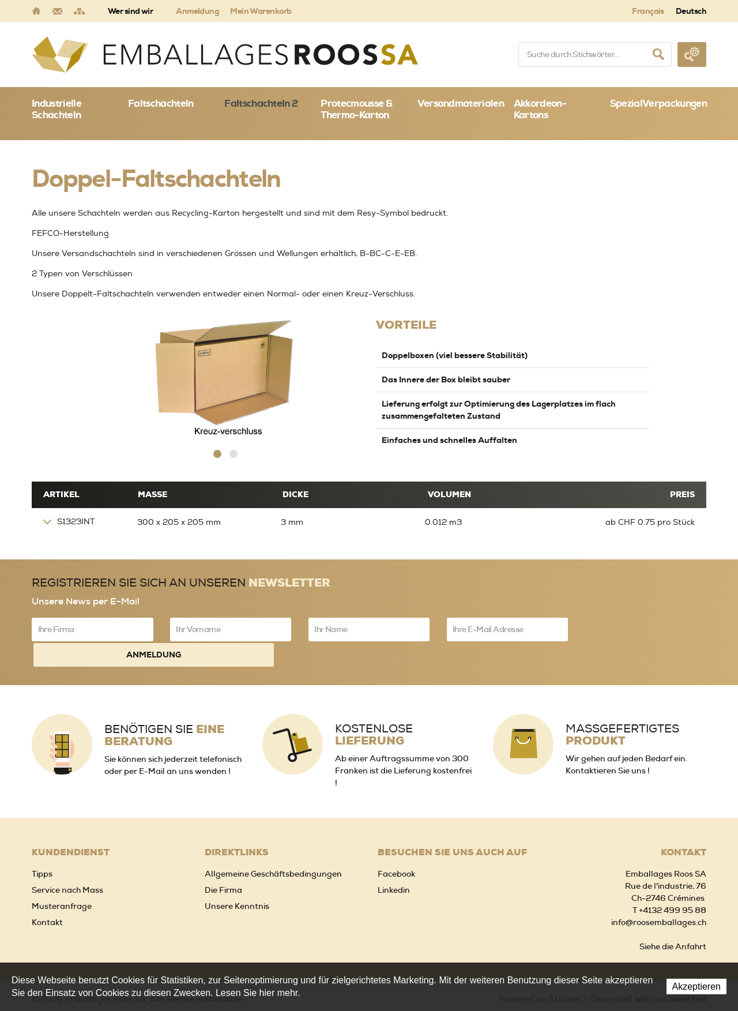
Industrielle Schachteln (56, 109)
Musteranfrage (62, 877)
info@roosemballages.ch (658, 893)
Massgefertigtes (622, 706)
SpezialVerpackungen (658, 103)
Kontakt (47, 893)
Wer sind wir (130, 11)
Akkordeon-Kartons (540, 109)
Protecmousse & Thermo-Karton (356, 109)
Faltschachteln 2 (261, 103)
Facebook (396, 845)
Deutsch (691, 11)
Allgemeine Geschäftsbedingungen (273, 845)
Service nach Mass (67, 861)
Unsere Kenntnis (237, 877)
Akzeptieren (696, 986)
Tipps (42, 845)
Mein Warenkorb (260, 11)
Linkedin (394, 861)
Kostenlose (374, 706)
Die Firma (223, 861)
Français (648, 11)
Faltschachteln (160, 103)
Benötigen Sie (164, 707)
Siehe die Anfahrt (672, 917)
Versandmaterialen (460, 103)
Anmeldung (197, 11)
